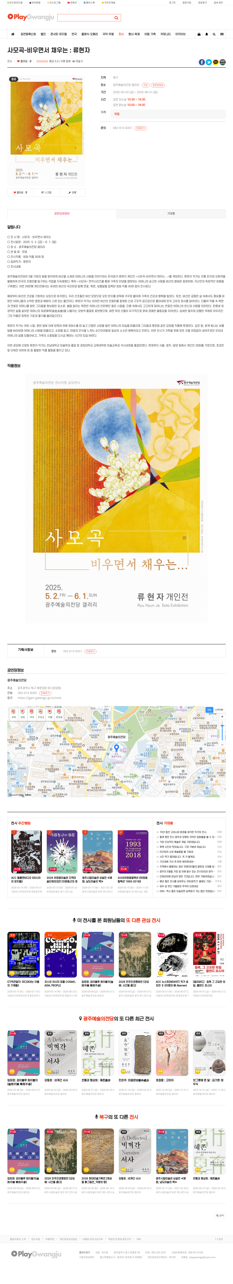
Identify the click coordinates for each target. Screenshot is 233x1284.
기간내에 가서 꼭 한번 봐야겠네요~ (176, 861)
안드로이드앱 (15, 2)
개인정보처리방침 (68, 1239)
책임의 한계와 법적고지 (119, 1239)
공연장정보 (158, 85)
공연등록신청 (28, 34)
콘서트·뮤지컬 (58, 34)
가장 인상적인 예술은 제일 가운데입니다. (178, 842)
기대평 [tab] (171, 213)
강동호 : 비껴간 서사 (56, 1080)
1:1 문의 (219, 1239)
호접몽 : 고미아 (164, 1080)
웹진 (43, 34)
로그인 (172, 2)
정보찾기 (202, 2)
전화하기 (140, 128)
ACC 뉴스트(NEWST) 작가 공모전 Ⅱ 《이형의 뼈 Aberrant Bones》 (172, 985)
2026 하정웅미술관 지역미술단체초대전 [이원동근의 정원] (62, 881)
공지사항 (35, 1239)
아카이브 (180, 34)
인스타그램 (54, 2)
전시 (121, 34)
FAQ (139, 1239)
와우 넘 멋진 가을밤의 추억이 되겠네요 (177, 886)
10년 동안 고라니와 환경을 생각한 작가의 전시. (182, 832)
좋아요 (24, 61)
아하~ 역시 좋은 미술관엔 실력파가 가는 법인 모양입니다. (187, 891)
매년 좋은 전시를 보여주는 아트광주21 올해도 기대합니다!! (188, 881)
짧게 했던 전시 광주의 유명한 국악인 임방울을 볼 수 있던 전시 (189, 837)
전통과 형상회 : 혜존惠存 (96, 1080)
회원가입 (187, 2)
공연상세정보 (62, 213)
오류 (72, 192)
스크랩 (46, 192)
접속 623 (218, 2)
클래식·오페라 (89, 34)
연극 (74, 34)
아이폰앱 (34, 2)
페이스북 (89, 2)
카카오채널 (108, 2)
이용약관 (50, 1239)
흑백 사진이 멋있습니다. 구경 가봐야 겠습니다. (181, 847)
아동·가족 (150, 34)
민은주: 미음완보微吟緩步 (134, 1080)
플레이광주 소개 (18, 1239)
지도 (145, 85)
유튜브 (72, 2)
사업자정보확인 (86, 1257)
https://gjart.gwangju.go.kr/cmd (39, 698)
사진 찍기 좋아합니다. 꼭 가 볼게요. (176, 856)
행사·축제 (134, 34)
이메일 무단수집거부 (93, 1239)
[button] (220, 1215)
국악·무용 (108, 34)
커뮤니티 (165, 34)
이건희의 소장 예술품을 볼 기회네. (175, 852)
